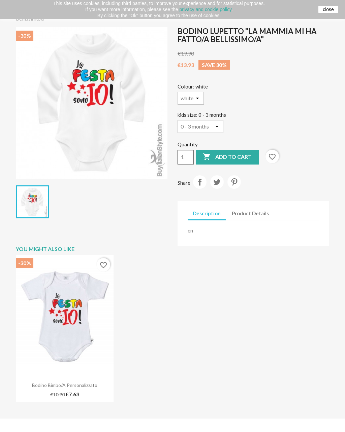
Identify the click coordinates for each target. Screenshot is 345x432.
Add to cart (227, 157)
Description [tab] (207, 213)
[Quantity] (186, 157)
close (328, 9)
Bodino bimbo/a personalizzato (64, 385)
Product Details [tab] (250, 213)
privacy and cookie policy (205, 9)
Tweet (217, 182)
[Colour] (191, 98)
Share (200, 182)
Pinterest (234, 182)
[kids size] (200, 126)
